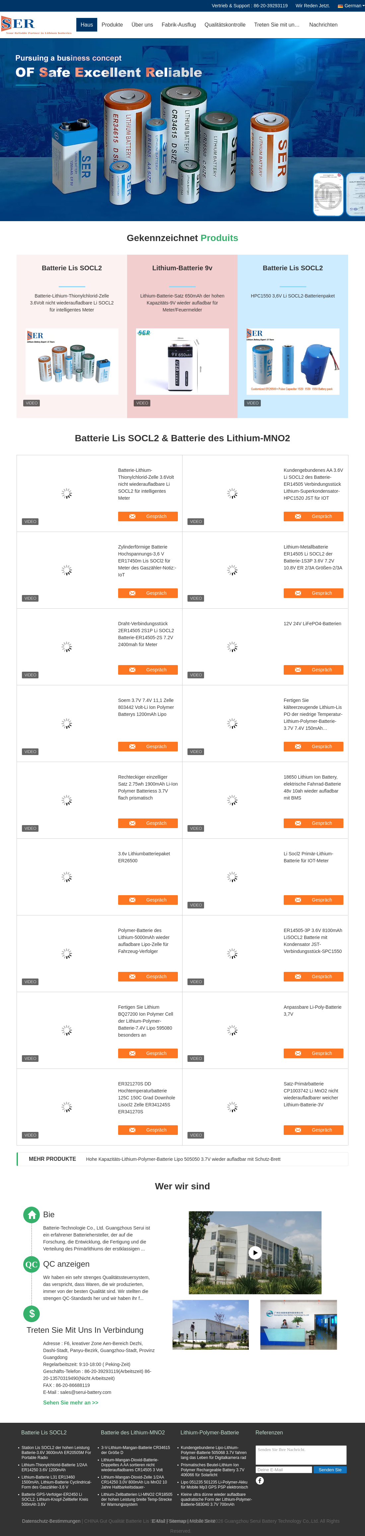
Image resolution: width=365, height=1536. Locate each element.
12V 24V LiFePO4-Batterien (312, 623)
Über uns (142, 25)
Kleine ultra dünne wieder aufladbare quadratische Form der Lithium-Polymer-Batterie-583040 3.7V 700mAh (216, 1499)
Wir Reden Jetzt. (313, 5)
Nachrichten (323, 25)
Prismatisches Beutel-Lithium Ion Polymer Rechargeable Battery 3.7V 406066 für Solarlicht (212, 1470)
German (354, 5)
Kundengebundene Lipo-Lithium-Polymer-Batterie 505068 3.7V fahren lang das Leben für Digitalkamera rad (214, 1452)
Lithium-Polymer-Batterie (210, 1432)
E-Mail (158, 1521)
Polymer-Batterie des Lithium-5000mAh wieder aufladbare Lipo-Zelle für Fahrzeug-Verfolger (144, 941)
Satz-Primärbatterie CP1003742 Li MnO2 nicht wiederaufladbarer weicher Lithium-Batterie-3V (311, 1094)
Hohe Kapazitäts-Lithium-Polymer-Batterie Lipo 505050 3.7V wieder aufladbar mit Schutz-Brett (183, 1159)
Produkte (112, 25)
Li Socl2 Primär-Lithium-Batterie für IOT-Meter (308, 857)
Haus (87, 25)
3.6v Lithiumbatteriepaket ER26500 (144, 857)
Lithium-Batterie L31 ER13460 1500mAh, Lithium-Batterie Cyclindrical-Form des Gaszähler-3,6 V (57, 1482)
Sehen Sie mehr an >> (70, 1403)
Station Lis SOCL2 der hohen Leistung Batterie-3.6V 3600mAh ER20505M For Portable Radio (56, 1452)
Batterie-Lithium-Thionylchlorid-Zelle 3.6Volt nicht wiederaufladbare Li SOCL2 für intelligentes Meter (146, 484)
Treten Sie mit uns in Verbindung (279, 25)
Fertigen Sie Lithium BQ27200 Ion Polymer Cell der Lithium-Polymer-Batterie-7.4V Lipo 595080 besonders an (145, 1021)
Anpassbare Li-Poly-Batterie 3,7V (312, 1010)
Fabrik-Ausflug (179, 25)
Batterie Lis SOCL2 (44, 1432)
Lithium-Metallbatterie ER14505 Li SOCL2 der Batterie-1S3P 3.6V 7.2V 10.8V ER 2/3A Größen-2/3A (313, 557)
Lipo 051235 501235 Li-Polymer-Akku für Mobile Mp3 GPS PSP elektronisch (214, 1485)
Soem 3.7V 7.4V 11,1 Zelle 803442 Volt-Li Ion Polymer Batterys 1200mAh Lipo (146, 707)
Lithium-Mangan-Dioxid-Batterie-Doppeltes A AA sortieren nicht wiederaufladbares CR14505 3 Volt (132, 1465)
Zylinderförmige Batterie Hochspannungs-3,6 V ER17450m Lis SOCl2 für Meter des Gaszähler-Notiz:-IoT (147, 560)
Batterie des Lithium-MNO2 (133, 1432)
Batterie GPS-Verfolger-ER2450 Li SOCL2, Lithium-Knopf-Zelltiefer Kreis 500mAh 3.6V (55, 1499)
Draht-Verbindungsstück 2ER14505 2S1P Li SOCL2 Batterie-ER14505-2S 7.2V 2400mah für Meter (146, 634)
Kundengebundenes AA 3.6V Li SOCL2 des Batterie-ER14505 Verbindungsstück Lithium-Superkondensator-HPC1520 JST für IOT (313, 484)
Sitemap (177, 1521)
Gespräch (152, 516)
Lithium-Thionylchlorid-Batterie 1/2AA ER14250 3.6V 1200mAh (54, 1467)
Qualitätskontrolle (225, 25)
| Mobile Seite (201, 1521)
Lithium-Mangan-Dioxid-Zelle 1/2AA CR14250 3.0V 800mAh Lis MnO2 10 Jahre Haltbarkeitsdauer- (134, 1482)
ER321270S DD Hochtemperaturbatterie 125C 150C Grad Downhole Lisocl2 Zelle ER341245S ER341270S (146, 1097)
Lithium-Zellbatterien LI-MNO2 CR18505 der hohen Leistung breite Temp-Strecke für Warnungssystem (137, 1499)
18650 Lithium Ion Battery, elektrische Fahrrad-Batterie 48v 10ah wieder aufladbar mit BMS (312, 787)
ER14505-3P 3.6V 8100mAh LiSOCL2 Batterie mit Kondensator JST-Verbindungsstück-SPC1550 (313, 941)
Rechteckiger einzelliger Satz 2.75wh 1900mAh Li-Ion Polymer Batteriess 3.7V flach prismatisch (148, 787)
